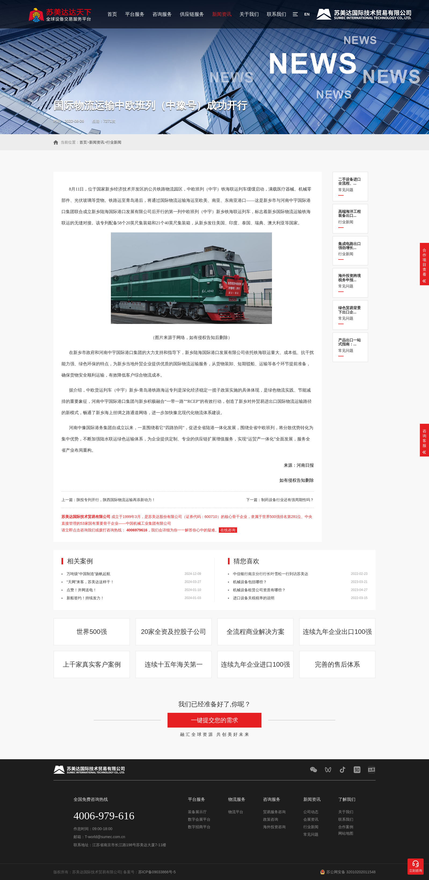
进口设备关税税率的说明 (253, 598)
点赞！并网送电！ (82, 590)
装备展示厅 (197, 812)
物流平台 (235, 812)
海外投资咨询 (274, 827)
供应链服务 (192, 14)
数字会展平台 (199, 819)
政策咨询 (270, 819)
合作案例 (345, 827)
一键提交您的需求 (214, 720)
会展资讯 (310, 819)
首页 (112, 14)
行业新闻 (113, 142)
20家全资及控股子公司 (173, 631)
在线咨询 (227, 530)
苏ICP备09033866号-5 (157, 872)
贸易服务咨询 (274, 812)
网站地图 (345, 833)
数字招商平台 (199, 827)
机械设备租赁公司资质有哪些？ (259, 590)
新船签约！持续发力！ (85, 598)
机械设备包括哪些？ (250, 582)
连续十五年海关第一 (174, 664)
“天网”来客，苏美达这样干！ (90, 582)
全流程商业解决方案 (256, 631)
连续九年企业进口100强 (255, 664)
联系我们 (276, 14)
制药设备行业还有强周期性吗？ (287, 500)
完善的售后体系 (337, 664)
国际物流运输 (289, 211)
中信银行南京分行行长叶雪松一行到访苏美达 (270, 574)
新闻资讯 (221, 14)
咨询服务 (162, 14)
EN (307, 14)
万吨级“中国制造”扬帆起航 (88, 574)
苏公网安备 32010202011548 (351, 872)
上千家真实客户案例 (92, 664)
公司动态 (310, 812)
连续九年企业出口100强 (337, 631)
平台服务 (134, 14)
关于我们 (249, 14)
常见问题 (350, 184)
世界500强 (92, 631)
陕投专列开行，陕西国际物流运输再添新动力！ (116, 500)
